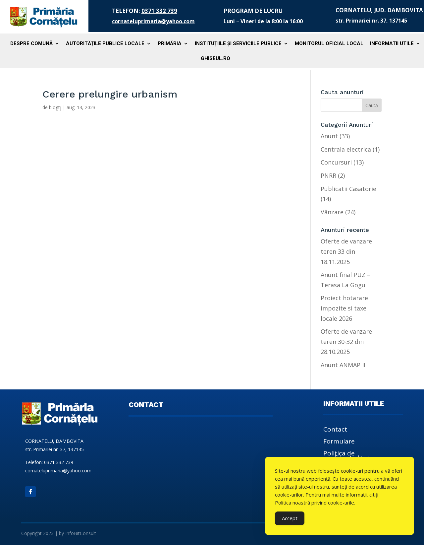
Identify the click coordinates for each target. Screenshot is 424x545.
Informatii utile (392, 43)
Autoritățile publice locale (105, 43)
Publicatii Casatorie (348, 189)
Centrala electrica (346, 149)
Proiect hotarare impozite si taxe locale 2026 (344, 308)
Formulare (339, 442)
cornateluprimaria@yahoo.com (153, 21)
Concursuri (336, 162)
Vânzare (332, 212)
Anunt (329, 136)
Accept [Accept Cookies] (289, 518)
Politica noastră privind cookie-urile (314, 502)
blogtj (55, 107)
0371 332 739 (159, 11)
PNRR (328, 175)
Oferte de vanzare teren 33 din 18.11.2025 (346, 251)
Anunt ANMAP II (343, 365)
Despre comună (31, 43)
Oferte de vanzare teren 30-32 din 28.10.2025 (346, 341)
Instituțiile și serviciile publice (238, 43)
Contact (335, 430)
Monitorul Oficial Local (329, 43)
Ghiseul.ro (215, 58)
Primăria (170, 43)
